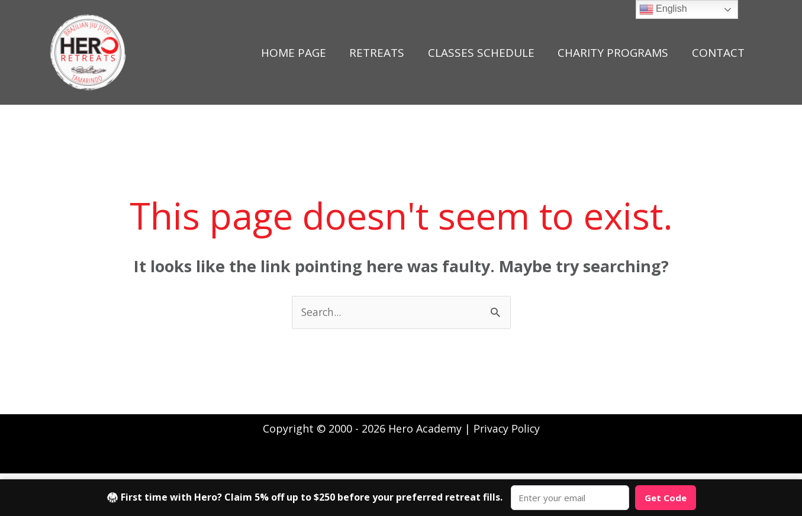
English (663, 9)
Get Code (677, 498)
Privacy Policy (506, 428)
